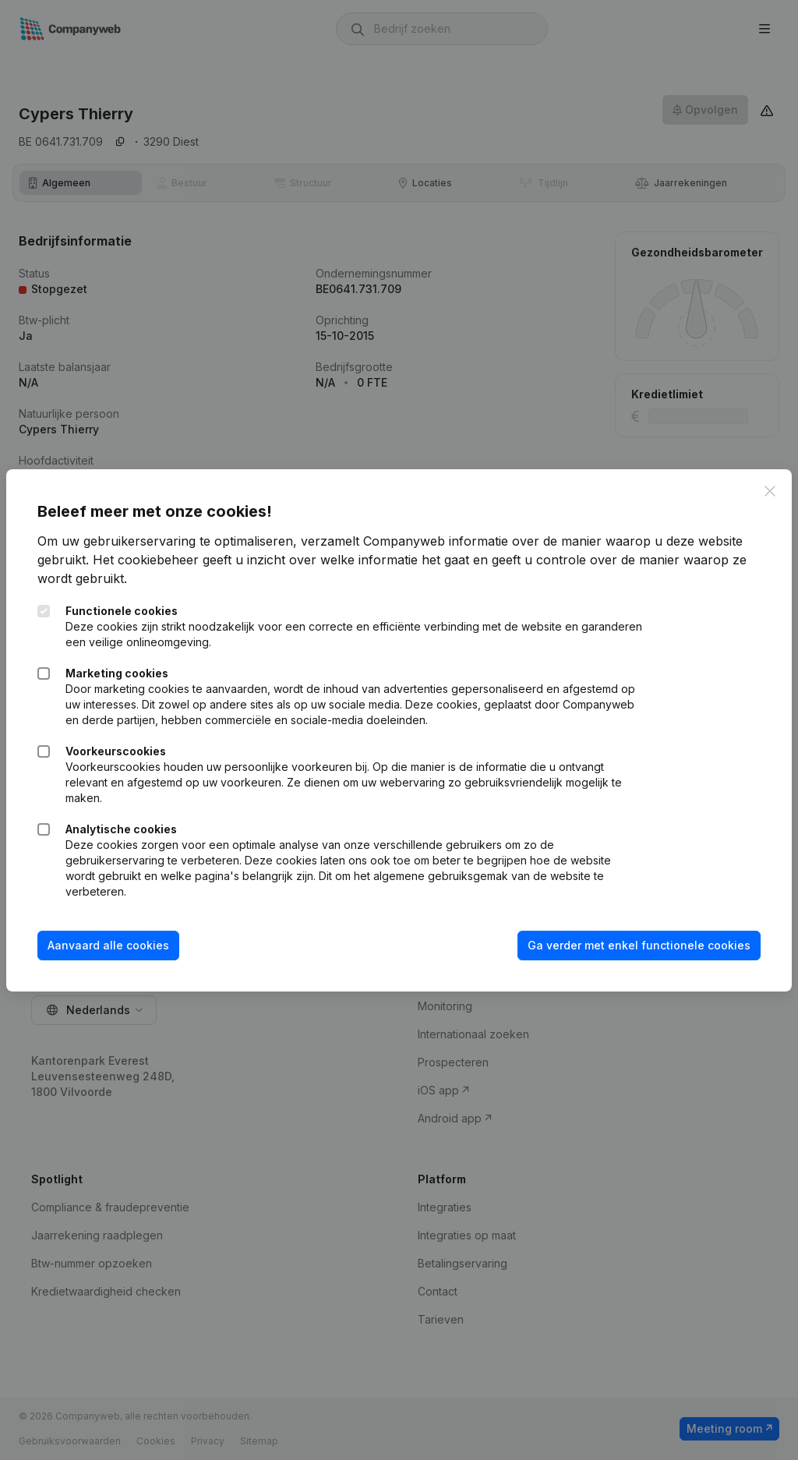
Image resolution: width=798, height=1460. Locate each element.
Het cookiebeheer (146, 559)
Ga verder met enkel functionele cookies (639, 945)
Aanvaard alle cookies (108, 945)
